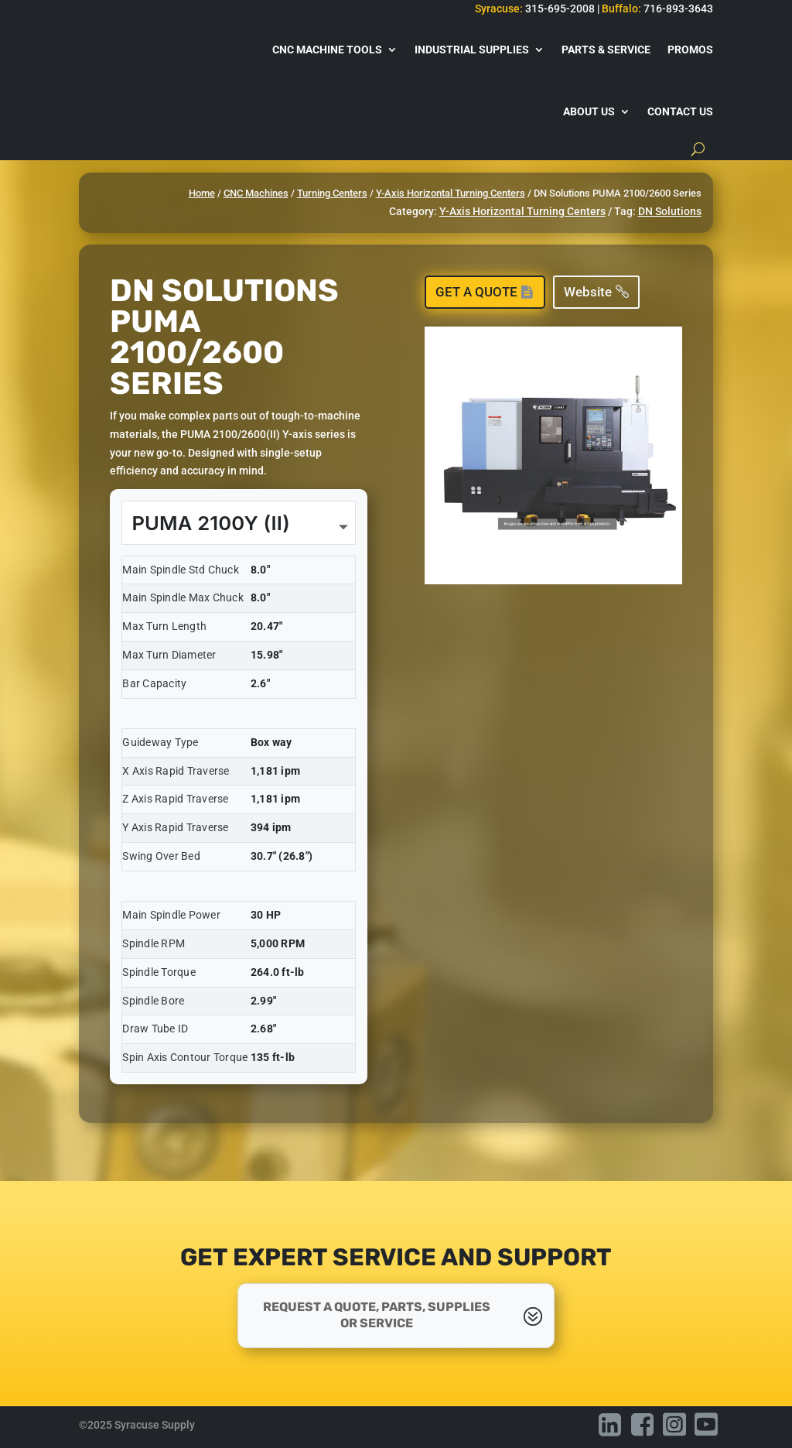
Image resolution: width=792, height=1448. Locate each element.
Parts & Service (606, 49)
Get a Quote (476, 292)
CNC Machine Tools (327, 49)
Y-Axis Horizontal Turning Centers (450, 193)
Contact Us (680, 111)
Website (588, 292)
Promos (690, 49)
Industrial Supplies (472, 49)
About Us (589, 111)
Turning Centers (332, 193)
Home (202, 193)
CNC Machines (256, 193)
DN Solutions (670, 211)
